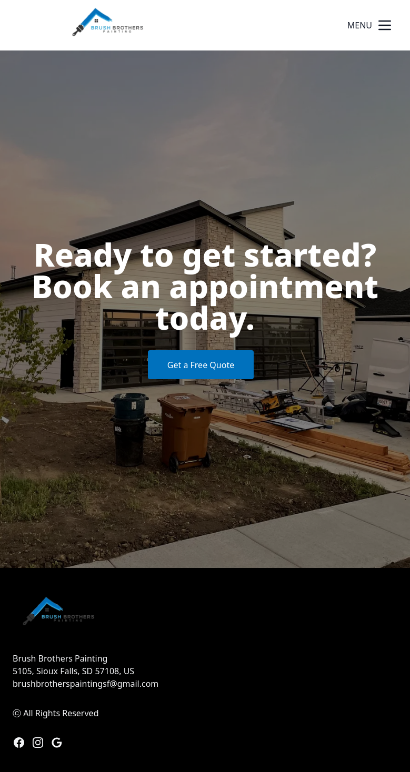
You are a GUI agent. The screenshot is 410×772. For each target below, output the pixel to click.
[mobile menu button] (384, 25)
